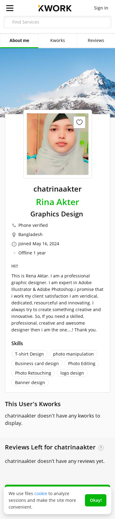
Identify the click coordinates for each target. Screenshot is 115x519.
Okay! (96, 500)
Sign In (101, 8)
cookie (40, 493)
